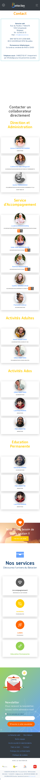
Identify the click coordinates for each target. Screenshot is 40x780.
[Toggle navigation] (36, 5)
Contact (26, 747)
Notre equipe (20, 739)
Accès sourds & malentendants (20, 743)
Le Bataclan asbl (14, 735)
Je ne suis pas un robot (14, 714)
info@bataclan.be (22, 35)
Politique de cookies (20, 755)
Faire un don (15, 747)
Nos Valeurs (27, 735)
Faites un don (20, 538)
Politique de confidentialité (20, 751)
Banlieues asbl (32, 776)
